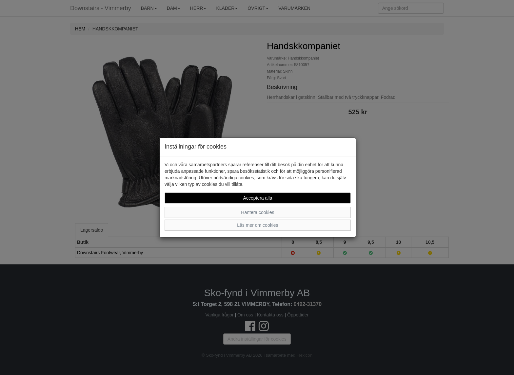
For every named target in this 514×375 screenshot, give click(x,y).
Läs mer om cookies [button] (257, 225)
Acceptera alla (257, 198)
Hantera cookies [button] (257, 212)
